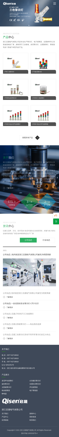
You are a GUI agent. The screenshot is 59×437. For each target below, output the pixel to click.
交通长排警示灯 (35, 384)
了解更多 (8, 192)
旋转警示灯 (6, 384)
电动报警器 (6, 390)
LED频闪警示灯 (35, 381)
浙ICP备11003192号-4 (29, 433)
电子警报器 (34, 390)
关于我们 (5, 413)
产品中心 (5, 417)
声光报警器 (34, 387)
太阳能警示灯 (6, 387)
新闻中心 (33, 413)
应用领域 (5, 420)
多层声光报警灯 (7, 381)
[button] (5, 288)
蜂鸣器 (4, 394)
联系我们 (33, 420)
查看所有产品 (31, 142)
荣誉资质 (33, 417)
